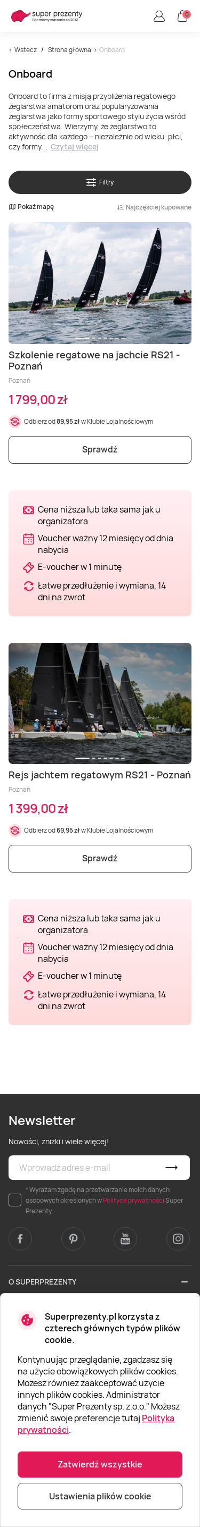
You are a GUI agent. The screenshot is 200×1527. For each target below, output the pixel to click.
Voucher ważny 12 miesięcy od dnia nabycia (105, 544)
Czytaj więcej (75, 146)
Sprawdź (100, 449)
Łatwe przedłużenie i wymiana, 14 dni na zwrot (102, 591)
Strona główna (69, 49)
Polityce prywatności (133, 1200)
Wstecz (25, 49)
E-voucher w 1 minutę (80, 567)
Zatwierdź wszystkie (100, 1464)
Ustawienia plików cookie (100, 1496)
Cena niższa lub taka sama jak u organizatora (99, 515)
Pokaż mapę (31, 207)
